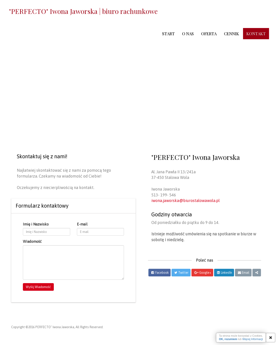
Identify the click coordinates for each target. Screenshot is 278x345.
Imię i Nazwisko (36, 224)
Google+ (205, 272)
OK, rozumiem (228, 339)
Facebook (162, 272)
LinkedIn (226, 272)
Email (245, 272)
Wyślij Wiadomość (38, 287)
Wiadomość (32, 241)
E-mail (82, 224)
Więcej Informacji (252, 339)
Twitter (183, 272)
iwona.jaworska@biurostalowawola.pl (185, 200)
